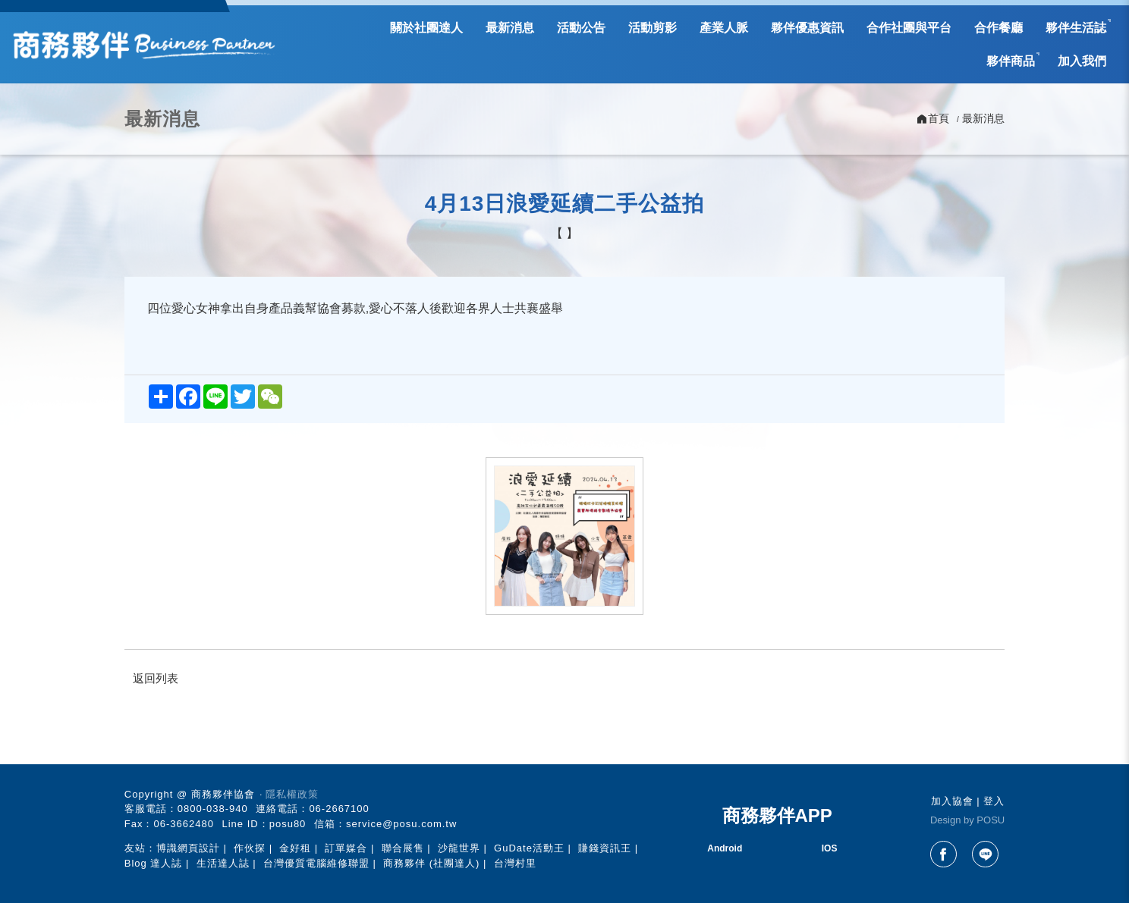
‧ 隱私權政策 (289, 794)
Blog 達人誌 (153, 863)
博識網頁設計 (188, 848)
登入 (994, 801)
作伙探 (250, 848)
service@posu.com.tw (401, 823)
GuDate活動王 (529, 848)
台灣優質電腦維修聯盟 (316, 863)
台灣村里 (515, 863)
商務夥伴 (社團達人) (431, 863)
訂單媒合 (346, 848)
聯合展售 (403, 848)
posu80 (288, 823)
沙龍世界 (459, 848)
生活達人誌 (223, 863)
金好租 (295, 848)
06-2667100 (339, 808)
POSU (990, 820)
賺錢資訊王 (604, 848)
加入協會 (952, 801)
